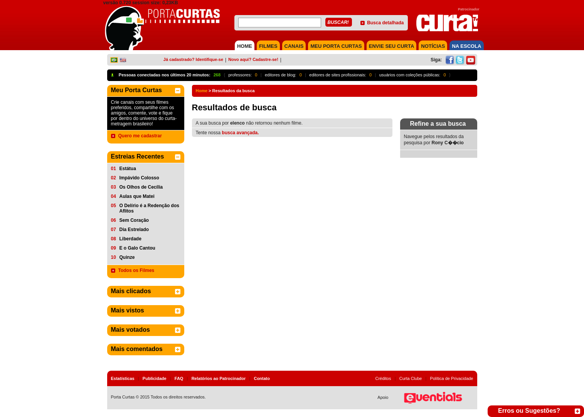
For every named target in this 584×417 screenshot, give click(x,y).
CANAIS (294, 46)
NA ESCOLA (466, 46)
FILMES (268, 46)
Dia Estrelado (134, 229)
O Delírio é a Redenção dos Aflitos (149, 208)
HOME (244, 46)
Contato (262, 378)
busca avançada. (240, 132)
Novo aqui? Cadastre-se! (253, 59)
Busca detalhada (385, 22)
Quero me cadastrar (140, 135)
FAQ (179, 378)
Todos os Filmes (136, 270)
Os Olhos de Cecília (141, 187)
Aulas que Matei (137, 196)
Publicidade (155, 378)
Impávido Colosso (139, 178)
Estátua (127, 168)
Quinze (127, 257)
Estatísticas (123, 378)
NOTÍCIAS (433, 46)
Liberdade (130, 238)
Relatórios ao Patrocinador (219, 378)
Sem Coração (134, 220)
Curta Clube (410, 378)
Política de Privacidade (451, 378)
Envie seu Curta (391, 46)
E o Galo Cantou (137, 248)
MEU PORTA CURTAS (336, 46)
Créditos (383, 378)
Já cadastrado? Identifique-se (193, 59)
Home (202, 90)
